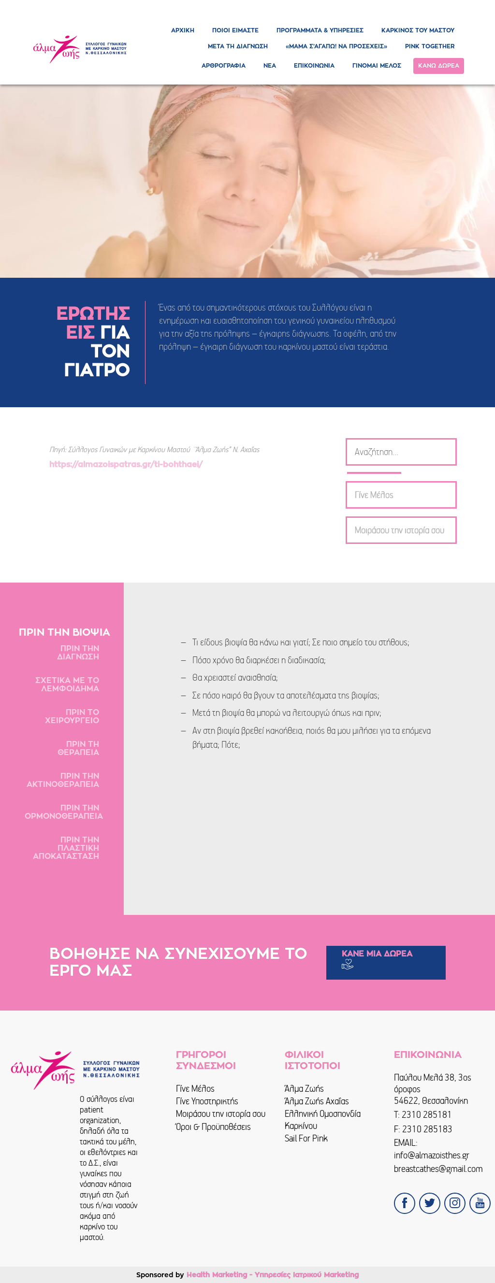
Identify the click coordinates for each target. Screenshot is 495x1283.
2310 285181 (427, 1114)
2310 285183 (427, 1129)
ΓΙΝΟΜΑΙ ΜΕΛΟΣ (376, 66)
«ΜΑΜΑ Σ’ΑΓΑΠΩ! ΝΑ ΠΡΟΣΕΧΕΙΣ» (336, 46)
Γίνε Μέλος (195, 1088)
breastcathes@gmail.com (438, 1168)
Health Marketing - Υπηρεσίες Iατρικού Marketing (273, 1274)
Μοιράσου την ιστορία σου (220, 1113)
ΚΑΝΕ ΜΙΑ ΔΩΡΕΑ (377, 954)
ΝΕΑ (269, 66)
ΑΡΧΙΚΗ (182, 30)
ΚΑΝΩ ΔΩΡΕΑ (438, 66)
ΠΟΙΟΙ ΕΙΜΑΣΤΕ (235, 30)
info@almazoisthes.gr (431, 1155)
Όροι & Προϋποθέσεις (213, 1126)
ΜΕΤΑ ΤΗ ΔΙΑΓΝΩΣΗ (238, 46)
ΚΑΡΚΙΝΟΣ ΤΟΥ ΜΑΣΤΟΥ (417, 30)
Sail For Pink (306, 1138)
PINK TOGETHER (429, 46)
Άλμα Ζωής (304, 1088)
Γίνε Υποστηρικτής (207, 1101)
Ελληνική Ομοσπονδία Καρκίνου (323, 1119)
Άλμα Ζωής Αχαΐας (317, 1101)
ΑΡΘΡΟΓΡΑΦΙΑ (224, 66)
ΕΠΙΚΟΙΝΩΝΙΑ (314, 66)
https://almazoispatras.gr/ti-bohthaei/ (127, 465)
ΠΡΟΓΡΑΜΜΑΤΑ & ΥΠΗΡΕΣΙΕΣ (320, 30)
